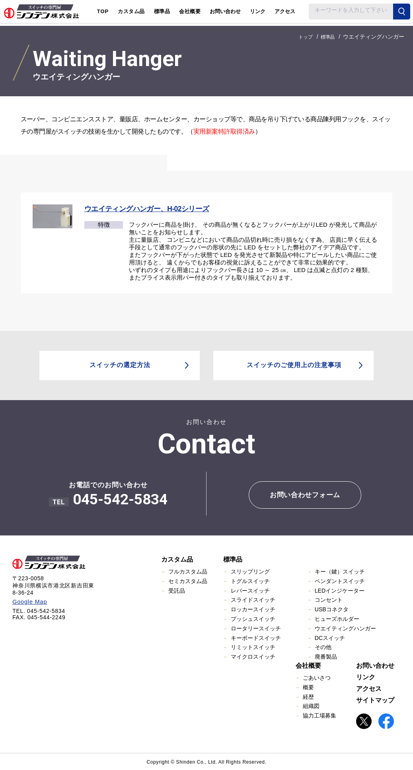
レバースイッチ (250, 590)
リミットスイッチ (253, 647)
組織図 (311, 705)
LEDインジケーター (339, 590)
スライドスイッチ (253, 599)
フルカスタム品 (187, 571)
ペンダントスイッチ (340, 581)
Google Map (28, 601)
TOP (103, 11)
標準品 (232, 559)
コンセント (329, 599)
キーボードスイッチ (256, 637)
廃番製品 (326, 656)
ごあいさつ (317, 677)
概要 (308, 687)
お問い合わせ (225, 11)
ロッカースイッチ (253, 609)
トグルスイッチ (250, 581)
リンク (257, 11)
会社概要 (308, 665)
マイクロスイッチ (253, 656)
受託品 (176, 590)
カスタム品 (177, 559)
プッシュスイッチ (253, 618)
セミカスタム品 (187, 581)
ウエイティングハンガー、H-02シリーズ (148, 209)
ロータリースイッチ (256, 628)
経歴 (308, 696)
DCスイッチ (330, 637)
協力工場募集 (319, 715)
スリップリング (250, 571)
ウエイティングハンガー (345, 628)
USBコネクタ (332, 609)
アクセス (285, 11)
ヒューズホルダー (337, 618)
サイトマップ (375, 699)
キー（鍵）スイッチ (340, 571)
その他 (323, 647)
